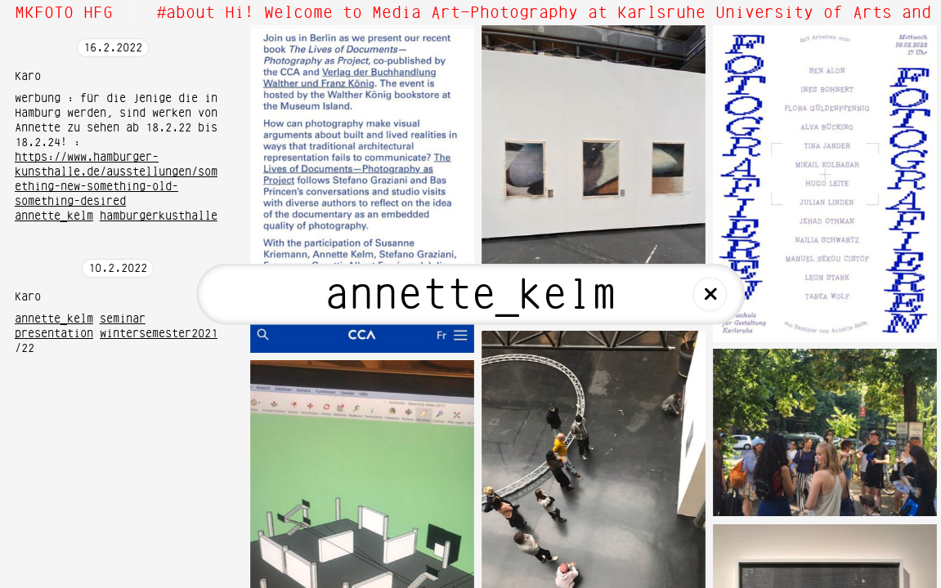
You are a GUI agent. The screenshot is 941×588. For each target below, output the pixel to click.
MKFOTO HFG (64, 13)
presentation (54, 334)
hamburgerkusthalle (158, 216)
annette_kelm (54, 216)
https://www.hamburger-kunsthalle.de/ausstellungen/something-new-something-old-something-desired (116, 179)
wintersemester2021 (158, 334)
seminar (123, 319)
